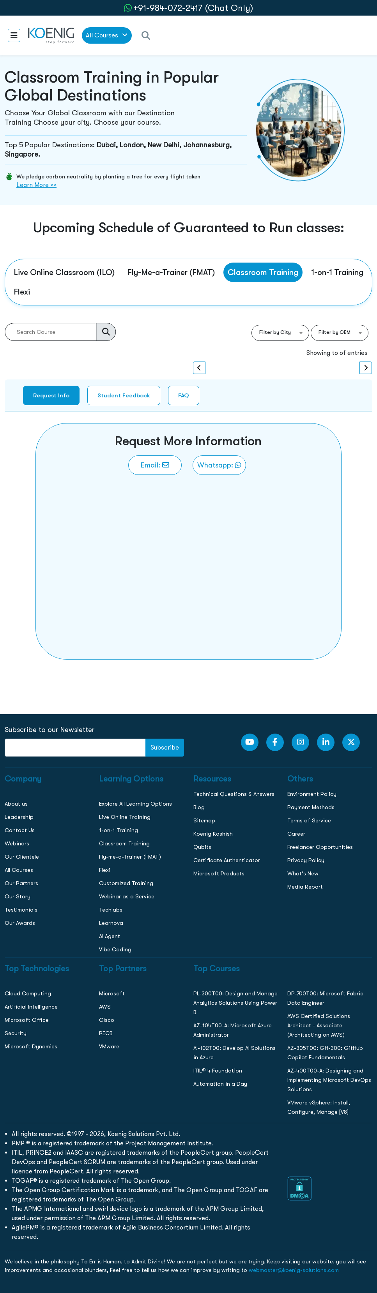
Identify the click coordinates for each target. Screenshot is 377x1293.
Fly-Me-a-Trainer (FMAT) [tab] (171, 272)
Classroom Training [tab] (263, 272)
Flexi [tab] (22, 292)
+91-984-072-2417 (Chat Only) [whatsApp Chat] (193, 8)
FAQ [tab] (183, 395)
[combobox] (280, 333)
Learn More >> (36, 185)
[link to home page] (51, 35)
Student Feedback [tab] (123, 395)
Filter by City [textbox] (275, 332)
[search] (106, 332)
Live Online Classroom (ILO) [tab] (64, 272)
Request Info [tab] (51, 395)
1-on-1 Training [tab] (337, 272)
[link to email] (155, 465)
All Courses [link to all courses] (106, 35)
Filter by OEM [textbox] (334, 332)
